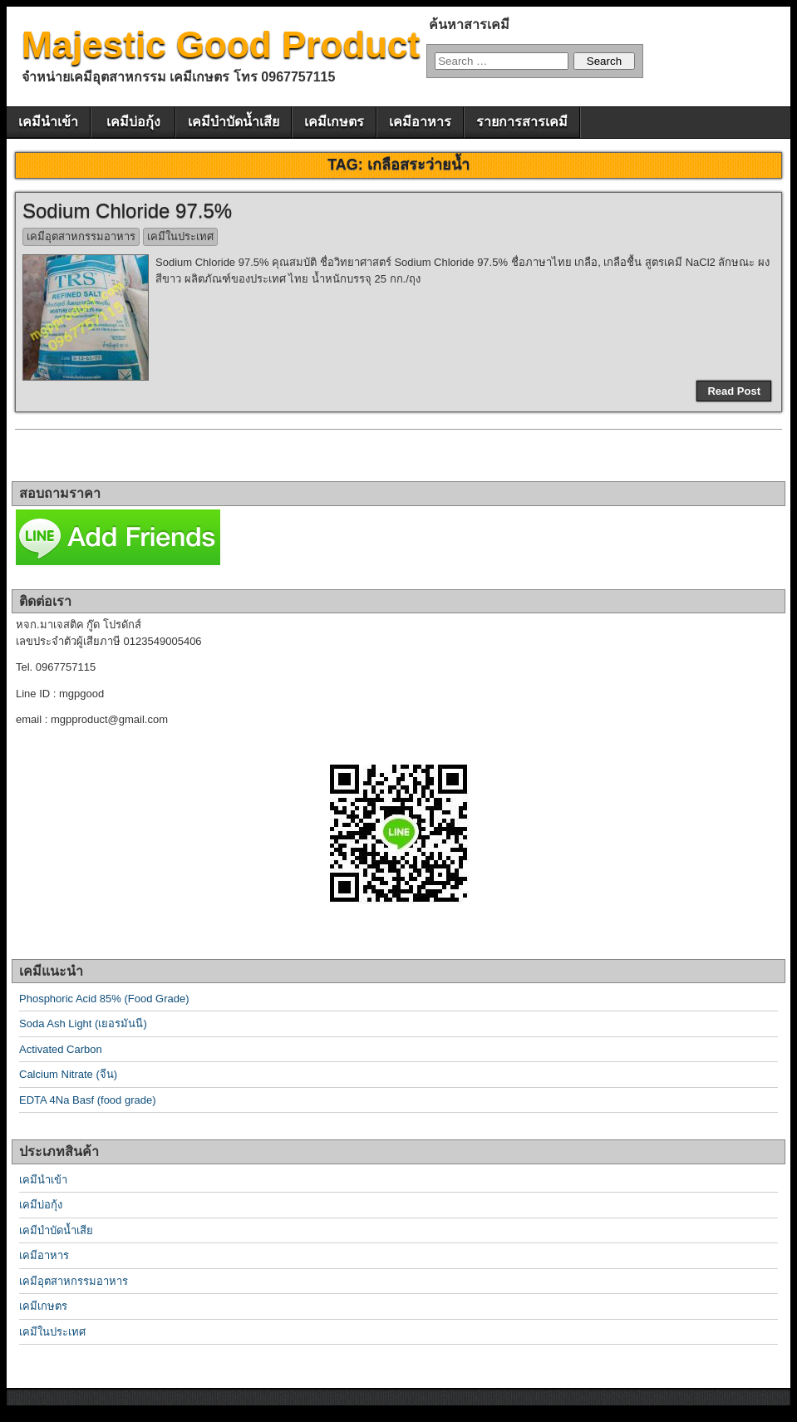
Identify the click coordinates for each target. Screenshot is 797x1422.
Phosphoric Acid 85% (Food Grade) (104, 998)
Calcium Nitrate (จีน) (68, 1074)
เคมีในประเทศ (180, 236)
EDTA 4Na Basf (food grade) (87, 1100)
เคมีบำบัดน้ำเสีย (233, 122)
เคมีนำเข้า (48, 122)
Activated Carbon (60, 1049)
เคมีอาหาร (420, 122)
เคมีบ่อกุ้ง (133, 122)
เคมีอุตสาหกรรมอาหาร (81, 236)
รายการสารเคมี (522, 122)
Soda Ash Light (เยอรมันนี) (83, 1023)
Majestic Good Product (221, 44)
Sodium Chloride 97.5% (127, 210)
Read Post (733, 391)
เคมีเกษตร (334, 122)
